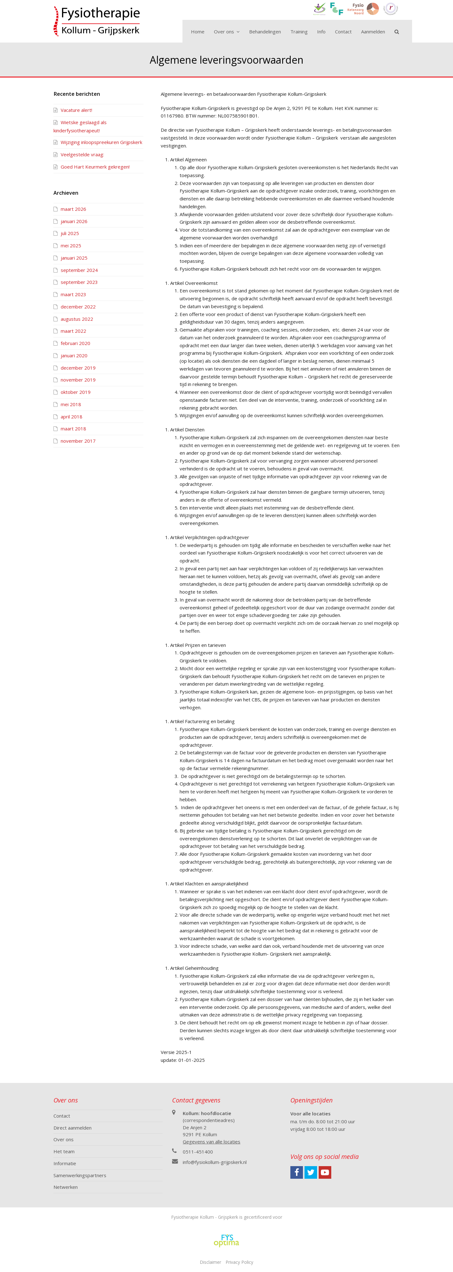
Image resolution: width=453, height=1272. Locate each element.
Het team (64, 1151)
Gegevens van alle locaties (211, 1141)
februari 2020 (75, 343)
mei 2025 (71, 245)
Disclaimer (210, 1262)
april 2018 (71, 416)
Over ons (63, 1139)
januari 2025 (74, 258)
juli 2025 (70, 233)
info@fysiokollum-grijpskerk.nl (215, 1162)
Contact (61, 1116)
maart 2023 (73, 294)
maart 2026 (73, 209)
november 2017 (78, 441)
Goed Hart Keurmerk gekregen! (95, 167)
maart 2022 (73, 331)
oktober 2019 (76, 392)
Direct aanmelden (72, 1128)
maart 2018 (73, 428)
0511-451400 (198, 1151)
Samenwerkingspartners (79, 1175)
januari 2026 (74, 221)
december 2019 (78, 368)
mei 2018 (71, 404)
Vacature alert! (76, 110)
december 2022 (78, 306)
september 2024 (79, 270)
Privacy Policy (239, 1262)
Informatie (64, 1163)
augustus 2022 (77, 319)
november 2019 (78, 380)
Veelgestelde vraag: (82, 154)
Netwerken (65, 1187)
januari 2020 (74, 355)
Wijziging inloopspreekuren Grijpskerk (101, 142)
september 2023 (79, 282)
